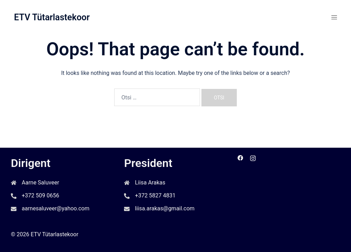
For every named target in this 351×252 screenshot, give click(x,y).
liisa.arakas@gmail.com (164, 208)
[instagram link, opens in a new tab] (253, 157)
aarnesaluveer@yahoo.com (55, 208)
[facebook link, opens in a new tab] (240, 157)
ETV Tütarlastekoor (52, 17)
